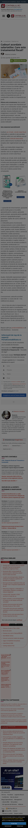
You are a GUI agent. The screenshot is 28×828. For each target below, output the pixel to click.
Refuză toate (20, 826)
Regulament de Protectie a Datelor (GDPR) (12, 818)
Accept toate (14, 823)
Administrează (8, 826)
